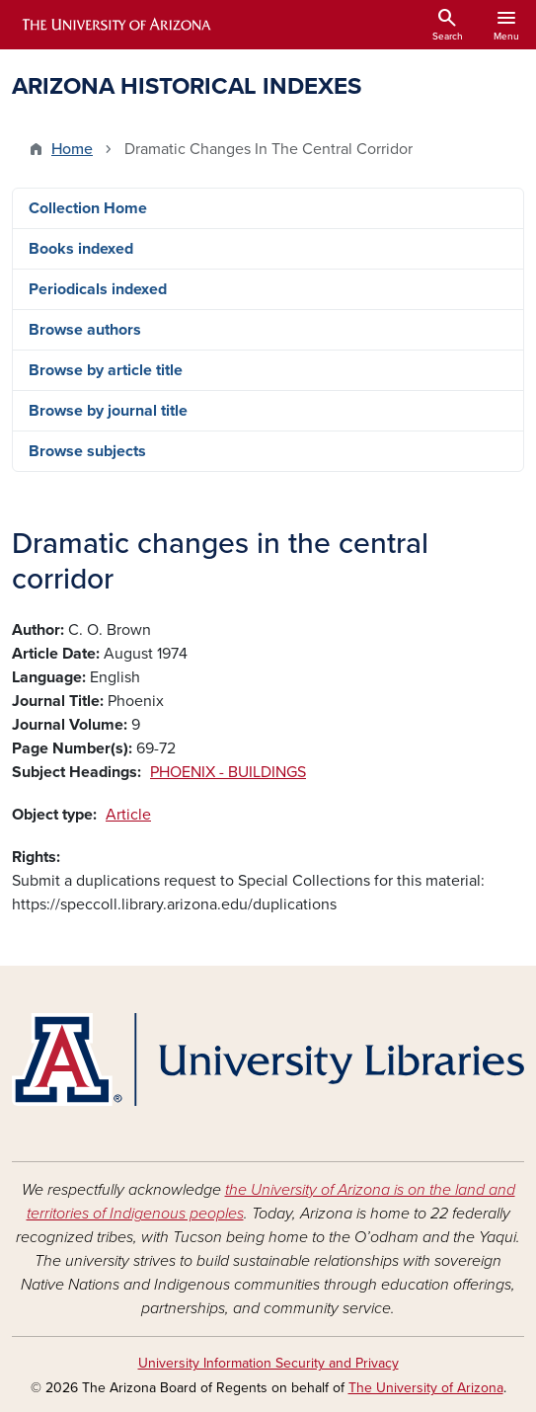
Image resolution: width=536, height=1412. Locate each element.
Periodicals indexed (98, 289)
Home (72, 149)
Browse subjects (87, 451)
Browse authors (85, 330)
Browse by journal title (108, 411)
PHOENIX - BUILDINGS (228, 772)
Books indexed (81, 249)
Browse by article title (106, 370)
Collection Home (88, 208)
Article (128, 814)
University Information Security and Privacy (268, 1363)
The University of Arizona (425, 1387)
